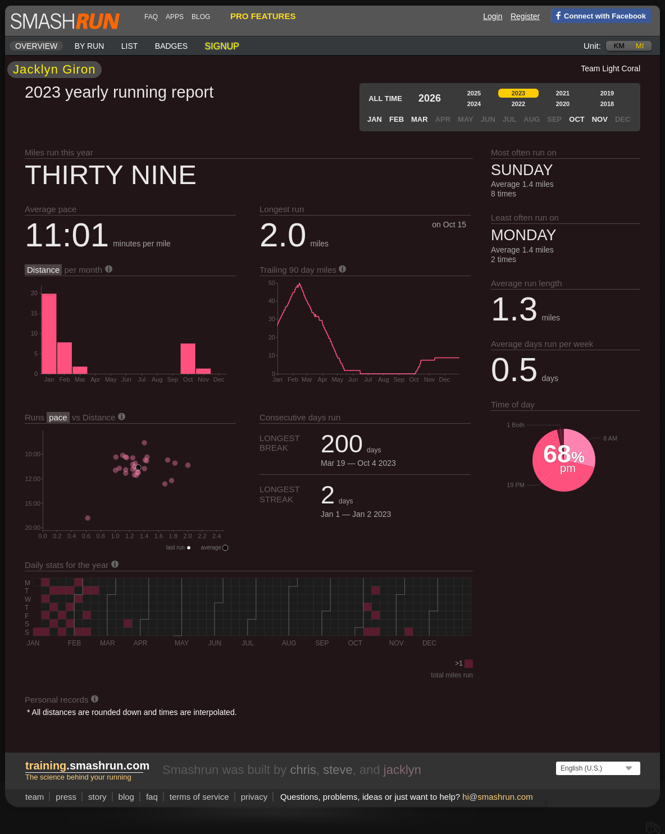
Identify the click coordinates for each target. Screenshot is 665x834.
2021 (563, 93)
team (34, 796)
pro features (262, 16)
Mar (419, 119)
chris (303, 770)
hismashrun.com (497, 796)
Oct (576, 119)
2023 (518, 93)
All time (385, 98)
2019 (607, 93)
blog (201, 17)
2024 (474, 103)
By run (89, 46)
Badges (171, 46)
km (619, 46)
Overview (36, 46)
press (66, 796)
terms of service (199, 796)
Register (525, 16)
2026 (429, 98)
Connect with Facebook (598, 15)
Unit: (592, 46)
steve (338, 770)
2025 (474, 93)
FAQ (151, 17)
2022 (518, 103)
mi (640, 46)
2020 (563, 103)
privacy (254, 796)
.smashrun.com (87, 765)
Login (492, 16)
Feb (396, 119)
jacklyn (402, 770)
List (129, 46)
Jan (374, 119)
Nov (600, 119)
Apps (175, 17)
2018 (607, 103)
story (97, 796)
